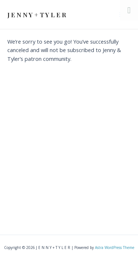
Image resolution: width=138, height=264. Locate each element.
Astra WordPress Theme (114, 247)
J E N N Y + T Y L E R (36, 14)
